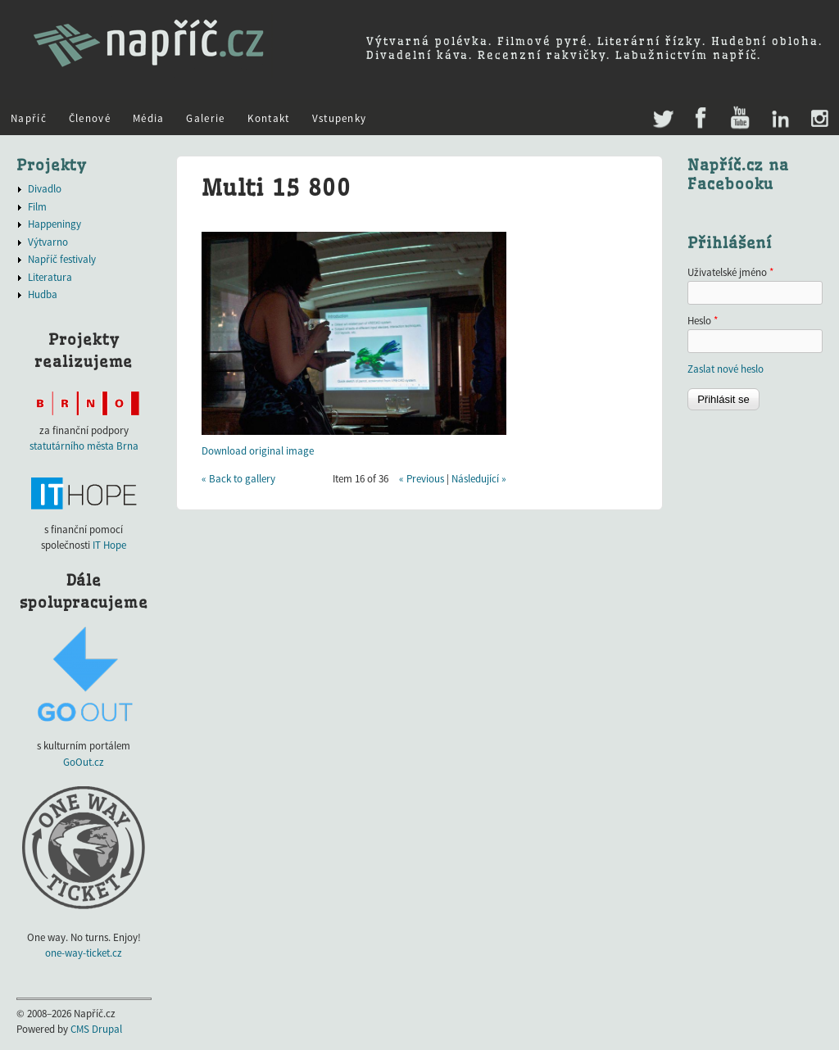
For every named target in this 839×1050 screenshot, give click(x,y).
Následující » (478, 479)
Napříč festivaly (62, 259)
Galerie (205, 118)
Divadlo (44, 189)
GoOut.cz (83, 762)
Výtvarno (48, 242)
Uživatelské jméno (730, 272)
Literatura (50, 277)
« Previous (421, 479)
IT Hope (109, 545)
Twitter (661, 111)
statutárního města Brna (83, 446)
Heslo (702, 321)
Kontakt (268, 118)
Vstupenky (339, 118)
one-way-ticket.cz (83, 953)
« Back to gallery (238, 479)
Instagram (819, 119)
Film (37, 207)
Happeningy (54, 224)
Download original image (258, 451)
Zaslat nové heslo (725, 369)
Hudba (42, 294)
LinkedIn (779, 119)
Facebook (701, 119)
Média (149, 118)
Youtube (739, 119)
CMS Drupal (96, 1029)
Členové (90, 118)
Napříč (29, 118)
